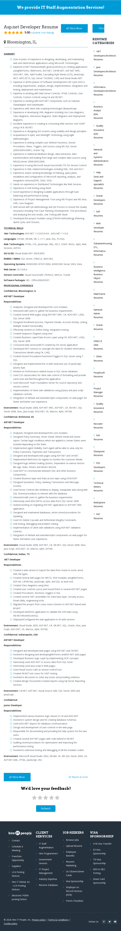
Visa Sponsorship (74, 881)
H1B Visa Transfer (102, 843)
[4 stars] (51, 797)
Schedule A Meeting (17, 848)
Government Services (45, 861)
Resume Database (48, 885)
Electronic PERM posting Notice (20, 897)
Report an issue (78, 776)
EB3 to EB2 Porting (99, 871)
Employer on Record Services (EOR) (74, 891)
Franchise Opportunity (18, 858)
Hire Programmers (48, 853)
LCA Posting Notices (18, 874)
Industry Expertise (48, 879)
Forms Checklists (74, 900)
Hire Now (74, 28)
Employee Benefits (71, 853)
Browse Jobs (72, 839)
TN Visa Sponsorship (99, 861)
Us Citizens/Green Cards (75, 873)
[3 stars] (46, 797)
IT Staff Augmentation (46, 845)
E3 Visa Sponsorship (99, 851)
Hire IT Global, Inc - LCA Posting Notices (21, 885)
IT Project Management (46, 871)
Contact (16, 840)
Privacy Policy (101, 28)
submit (46, 808)
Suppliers (16, 866)
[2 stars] (40, 797)
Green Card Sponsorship (99, 881)
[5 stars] (57, 797)
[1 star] (34, 797)
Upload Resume (74, 845)
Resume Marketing (71, 863)
